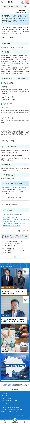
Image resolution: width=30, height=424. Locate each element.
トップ (2, 384)
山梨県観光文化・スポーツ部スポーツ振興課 (14, 188)
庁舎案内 (4, 393)
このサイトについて (7, 398)
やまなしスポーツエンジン (10, 217)
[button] (23, 2)
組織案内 (6, 384)
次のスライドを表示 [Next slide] (28, 6)
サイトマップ (5, 396)
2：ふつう (17, 244)
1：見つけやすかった (9, 251)
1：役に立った (7, 244)
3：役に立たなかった (9, 245)
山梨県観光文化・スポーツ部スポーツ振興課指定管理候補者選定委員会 (16, 220)
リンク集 (4, 403)
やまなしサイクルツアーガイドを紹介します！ (15, 223)
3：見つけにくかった (9, 253)
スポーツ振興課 (7, 210)
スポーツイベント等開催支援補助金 (12, 215)
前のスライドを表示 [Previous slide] (1, 6)
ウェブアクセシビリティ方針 (9, 400)
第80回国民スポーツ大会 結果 (11, 226)
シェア (27, 11)
